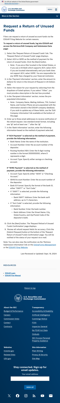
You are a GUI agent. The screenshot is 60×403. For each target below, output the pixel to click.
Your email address (30, 374)
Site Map (36, 358)
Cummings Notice (39, 319)
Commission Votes (11, 319)
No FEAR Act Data (40, 330)
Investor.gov (9, 351)
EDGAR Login (10, 273)
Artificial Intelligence (41, 315)
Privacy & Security (40, 355)
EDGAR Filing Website (18, 247)
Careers (7, 315)
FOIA (34, 323)
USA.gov (7, 358)
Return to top (30, 288)
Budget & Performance (13, 311)
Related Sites (9, 355)
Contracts (8, 326)
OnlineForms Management (45, 245)
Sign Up (30, 387)
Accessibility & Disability (42, 311)
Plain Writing (37, 351)
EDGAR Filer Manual (13, 275)
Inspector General (39, 326)
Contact (7, 323)
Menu (52, 9)
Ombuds (35, 334)
